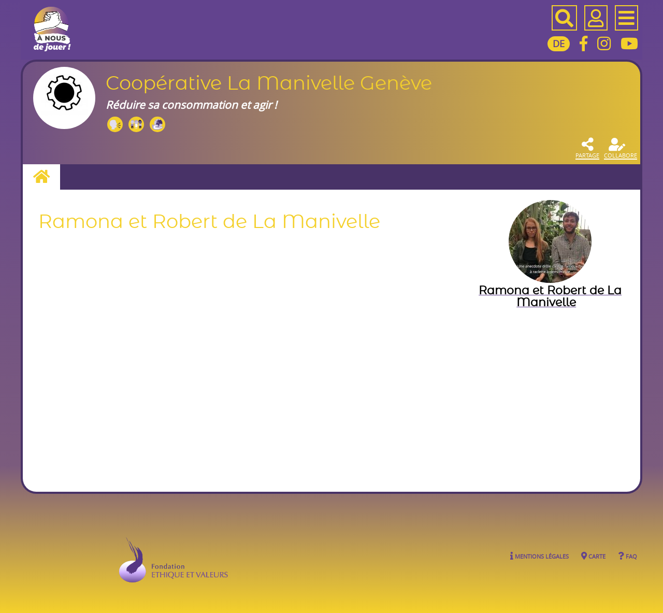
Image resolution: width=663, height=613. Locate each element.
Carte (593, 556)
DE (559, 43)
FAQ (627, 556)
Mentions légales (539, 556)
